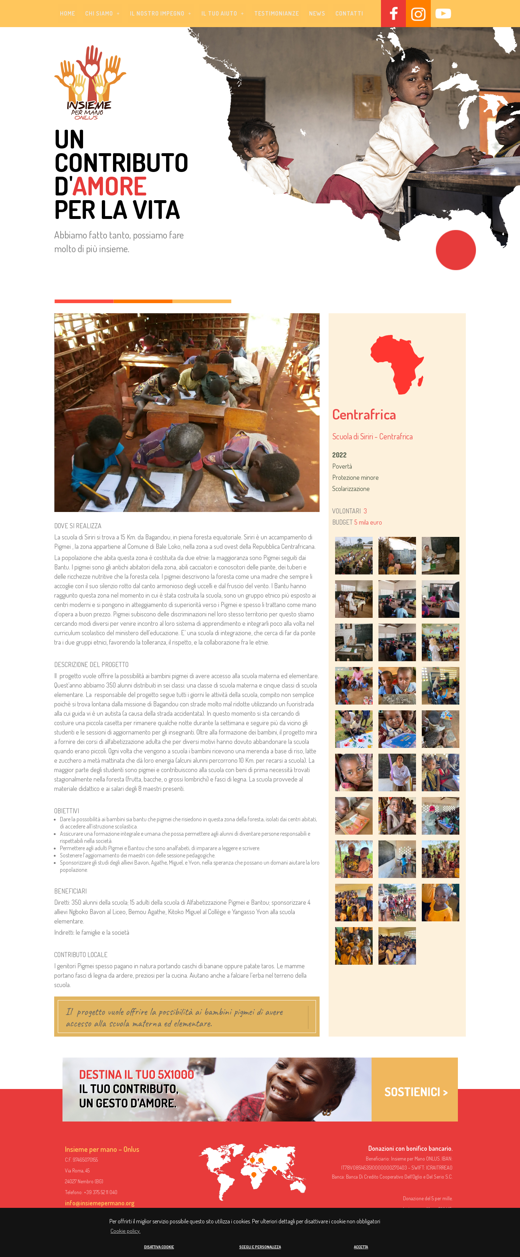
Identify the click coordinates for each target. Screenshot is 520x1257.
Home (67, 13)
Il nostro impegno (160, 13)
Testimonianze (276, 13)
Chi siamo (102, 13)
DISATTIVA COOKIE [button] (159, 1246)
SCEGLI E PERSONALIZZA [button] (260, 1246)
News (317, 13)
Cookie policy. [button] (125, 1230)
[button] (102, 14)
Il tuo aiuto (223, 13)
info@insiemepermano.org (99, 1203)
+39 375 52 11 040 (100, 1192)
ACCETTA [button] (361, 1246)
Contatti (349, 13)
